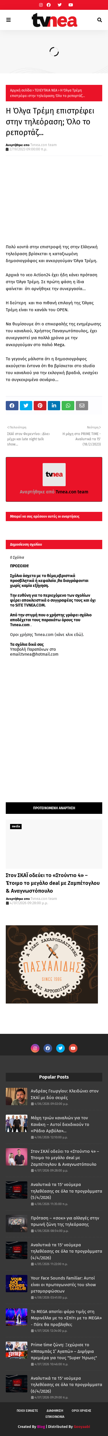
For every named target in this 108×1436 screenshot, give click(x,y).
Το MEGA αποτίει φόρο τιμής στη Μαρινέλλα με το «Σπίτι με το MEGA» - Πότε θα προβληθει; (66, 1318)
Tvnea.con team (43, 145)
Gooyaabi (82, 1426)
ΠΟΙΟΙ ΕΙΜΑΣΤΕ (27, 1411)
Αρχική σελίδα (21, 90)
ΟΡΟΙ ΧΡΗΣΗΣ (81, 1411)
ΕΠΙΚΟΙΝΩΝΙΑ (55, 1417)
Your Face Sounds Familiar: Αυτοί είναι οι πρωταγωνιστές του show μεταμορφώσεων (63, 1284)
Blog (41, 1426)
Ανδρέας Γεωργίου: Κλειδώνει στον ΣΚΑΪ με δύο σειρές (64, 1094)
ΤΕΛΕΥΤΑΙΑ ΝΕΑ (46, 90)
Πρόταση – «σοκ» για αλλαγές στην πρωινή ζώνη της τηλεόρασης (65, 1221)
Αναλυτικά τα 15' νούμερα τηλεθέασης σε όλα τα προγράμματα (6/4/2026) (66, 1385)
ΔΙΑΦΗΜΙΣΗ (55, 1411)
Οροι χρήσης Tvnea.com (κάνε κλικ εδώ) (46, 634)
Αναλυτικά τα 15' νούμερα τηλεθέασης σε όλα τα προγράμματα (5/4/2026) (66, 1191)
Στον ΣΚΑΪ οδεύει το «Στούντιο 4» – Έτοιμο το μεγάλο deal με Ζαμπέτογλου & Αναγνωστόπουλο (53, 883)
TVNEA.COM (34, 605)
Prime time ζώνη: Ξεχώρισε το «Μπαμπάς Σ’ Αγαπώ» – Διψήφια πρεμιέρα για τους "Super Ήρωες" (64, 1351)
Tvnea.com (20, 624)
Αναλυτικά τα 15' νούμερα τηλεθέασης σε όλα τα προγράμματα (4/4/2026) (66, 1251)
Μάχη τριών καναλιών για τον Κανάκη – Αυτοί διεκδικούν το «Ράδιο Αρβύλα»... (60, 1124)
